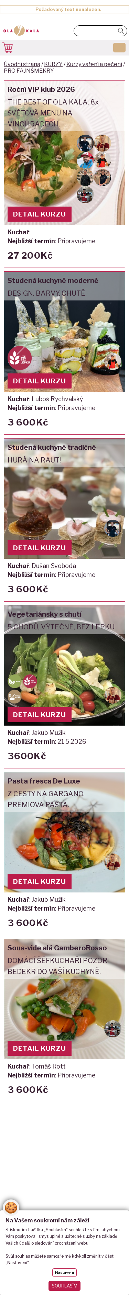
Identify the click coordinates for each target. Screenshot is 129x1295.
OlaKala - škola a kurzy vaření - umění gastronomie (21, 31)
